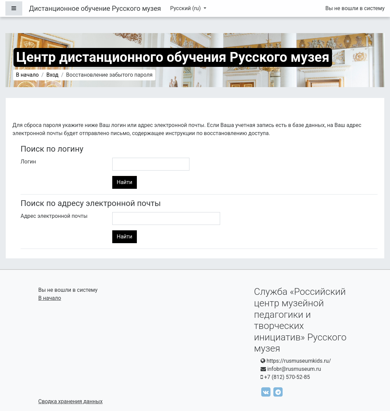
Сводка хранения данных (70, 401)
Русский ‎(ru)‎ (186, 8)
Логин (28, 161)
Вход (52, 75)
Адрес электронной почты (54, 216)
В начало (27, 75)
